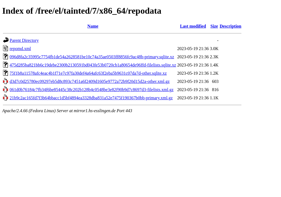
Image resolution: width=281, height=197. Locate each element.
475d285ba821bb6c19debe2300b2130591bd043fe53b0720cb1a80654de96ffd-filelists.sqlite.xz (93, 65)
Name (92, 26)
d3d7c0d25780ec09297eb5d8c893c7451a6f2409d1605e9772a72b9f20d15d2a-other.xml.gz (90, 81)
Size (214, 26)
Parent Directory (24, 40)
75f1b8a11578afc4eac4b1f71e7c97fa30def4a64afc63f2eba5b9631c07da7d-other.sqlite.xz (88, 73)
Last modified (193, 26)
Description (230, 26)
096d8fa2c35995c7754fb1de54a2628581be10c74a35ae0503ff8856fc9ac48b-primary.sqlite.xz (92, 56)
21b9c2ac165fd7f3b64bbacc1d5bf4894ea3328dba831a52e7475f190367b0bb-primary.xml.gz (91, 97)
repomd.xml (20, 48)
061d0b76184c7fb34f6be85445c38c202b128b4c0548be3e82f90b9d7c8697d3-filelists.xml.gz (91, 89)
